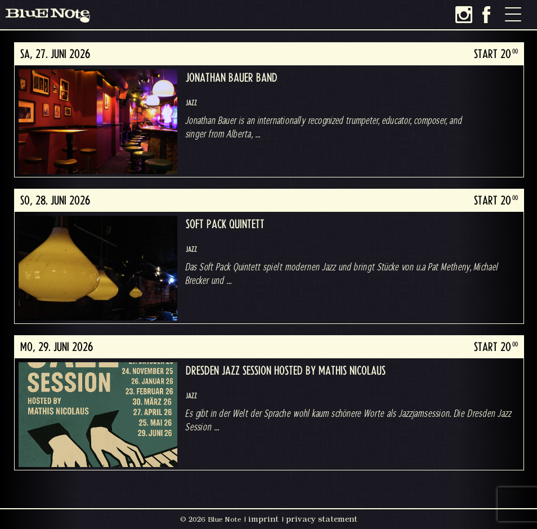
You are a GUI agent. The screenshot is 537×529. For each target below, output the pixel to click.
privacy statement (321, 518)
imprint (263, 518)
